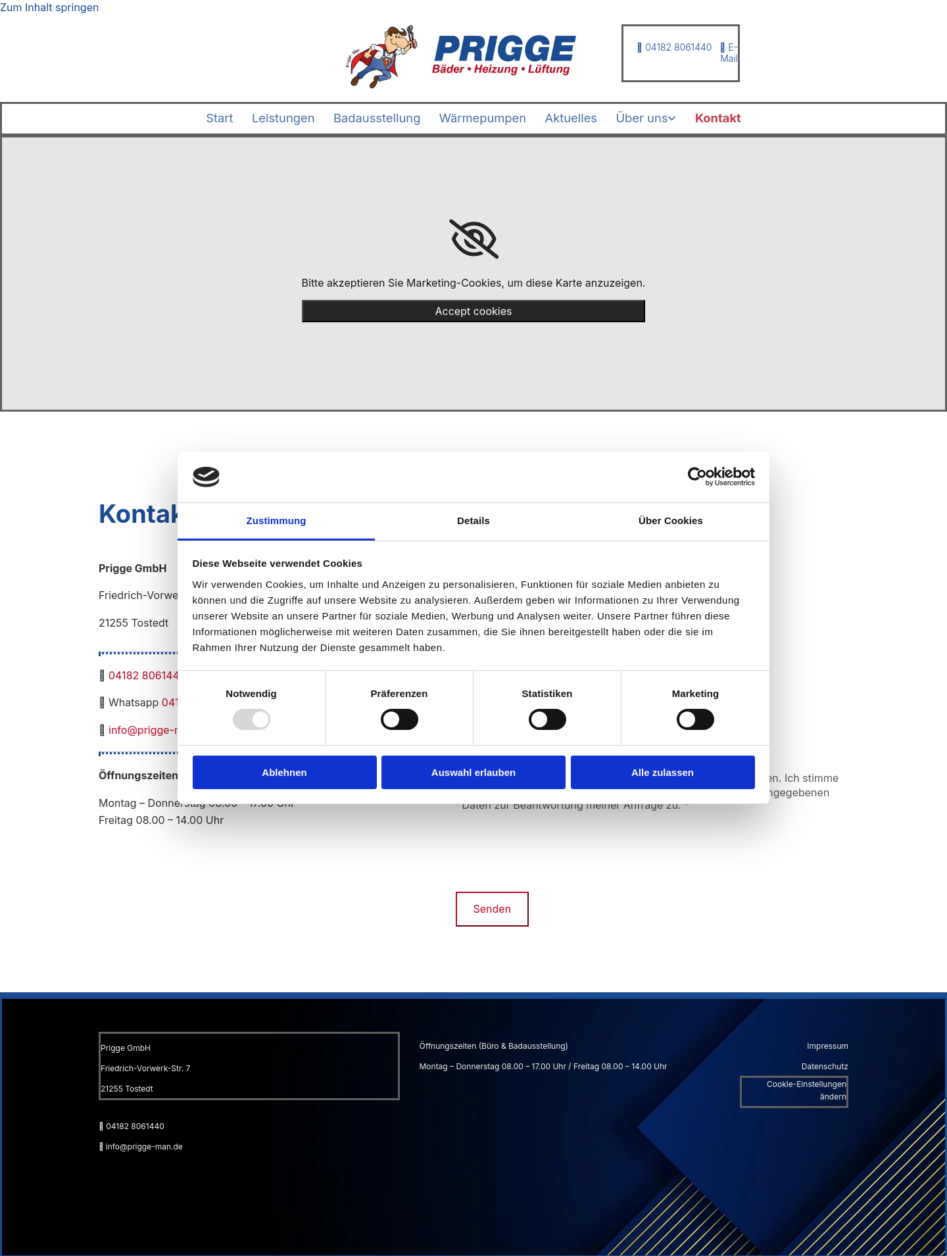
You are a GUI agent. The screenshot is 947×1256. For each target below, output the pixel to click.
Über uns (654, 117)
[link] (658, 118)
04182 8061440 (674, 47)
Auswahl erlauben (473, 772)
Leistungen (270, 117)
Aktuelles (577, 117)
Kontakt (735, 117)
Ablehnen (284, 772)
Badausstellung (371, 117)
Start (201, 117)
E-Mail (728, 52)
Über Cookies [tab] (671, 520)
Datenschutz (825, 1065)
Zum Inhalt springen (49, 7)
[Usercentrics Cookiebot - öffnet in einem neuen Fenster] (697, 477)
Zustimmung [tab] (276, 520)
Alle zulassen (662, 772)
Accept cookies (473, 309)
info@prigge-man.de (160, 728)
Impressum (827, 1045)
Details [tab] (473, 520)
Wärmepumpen (483, 117)
